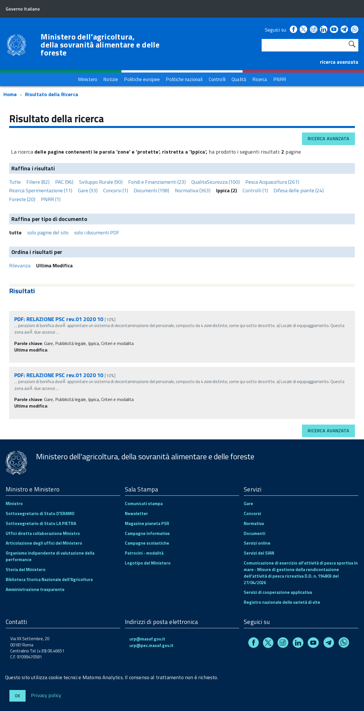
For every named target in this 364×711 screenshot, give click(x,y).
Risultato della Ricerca (51, 94)
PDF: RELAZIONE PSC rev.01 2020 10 (59, 319)
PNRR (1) (51, 199)
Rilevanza (19, 265)
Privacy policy (46, 695)
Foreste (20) (22, 199)
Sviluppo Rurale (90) (101, 182)
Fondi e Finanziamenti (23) (157, 182)
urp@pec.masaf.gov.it (151, 645)
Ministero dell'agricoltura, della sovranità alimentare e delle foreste (100, 45)
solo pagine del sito (48, 232)
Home (10, 94)
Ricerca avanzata (328, 138)
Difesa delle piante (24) (299, 190)
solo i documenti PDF (96, 232)
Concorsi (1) (115, 190)
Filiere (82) (37, 182)
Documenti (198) (151, 190)
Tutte (15, 182)
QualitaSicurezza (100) (215, 182)
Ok (17, 696)
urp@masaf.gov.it (147, 639)
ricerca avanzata (339, 62)
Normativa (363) (192, 190)
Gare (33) (88, 190)
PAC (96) (64, 182)
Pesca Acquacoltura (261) (272, 182)
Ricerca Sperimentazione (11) (40, 190)
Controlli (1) (255, 190)
